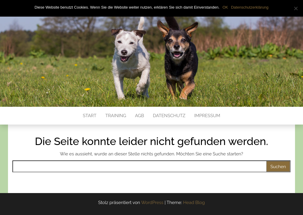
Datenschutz (169, 115)
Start (89, 115)
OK (225, 7)
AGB (139, 115)
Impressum (207, 115)
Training (115, 115)
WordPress (152, 202)
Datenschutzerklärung (249, 7)
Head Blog (194, 202)
